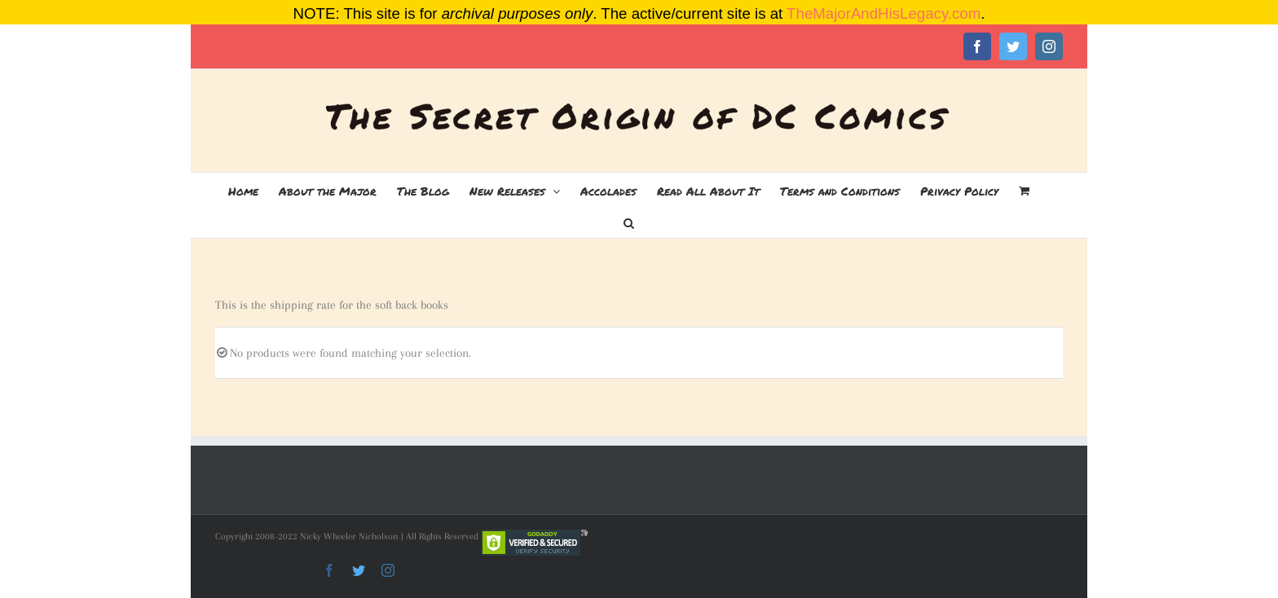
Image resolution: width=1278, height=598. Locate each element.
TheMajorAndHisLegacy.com (884, 13)
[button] (629, 221)
